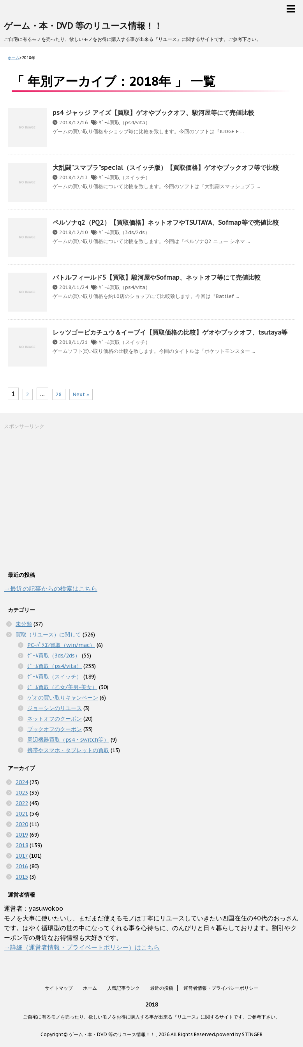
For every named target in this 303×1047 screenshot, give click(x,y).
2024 (22, 782)
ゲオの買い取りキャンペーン (62, 697)
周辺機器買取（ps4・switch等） (68, 739)
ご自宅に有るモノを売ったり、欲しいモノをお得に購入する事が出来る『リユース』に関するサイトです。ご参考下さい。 (151, 1017)
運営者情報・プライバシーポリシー (220, 988)
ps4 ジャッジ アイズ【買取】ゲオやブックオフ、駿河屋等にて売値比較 (153, 112)
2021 (22, 813)
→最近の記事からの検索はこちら (50, 588)
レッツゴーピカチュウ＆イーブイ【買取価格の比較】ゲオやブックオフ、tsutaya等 (170, 332)
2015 (22, 876)
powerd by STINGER (239, 1034)
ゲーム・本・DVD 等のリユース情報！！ (83, 25)
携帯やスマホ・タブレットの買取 (68, 750)
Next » (81, 394)
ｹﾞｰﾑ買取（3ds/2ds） (124, 232)
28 (59, 394)
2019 (22, 834)
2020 (22, 824)
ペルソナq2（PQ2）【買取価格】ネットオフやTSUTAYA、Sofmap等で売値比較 (166, 222)
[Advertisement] (62, 499)
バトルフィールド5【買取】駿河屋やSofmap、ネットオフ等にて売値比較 (157, 277)
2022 (22, 803)
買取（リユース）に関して (48, 634)
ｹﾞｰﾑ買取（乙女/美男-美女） (62, 687)
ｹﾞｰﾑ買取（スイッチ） (124, 177)
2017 (22, 855)
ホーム (90, 988)
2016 (22, 866)
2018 (22, 845)
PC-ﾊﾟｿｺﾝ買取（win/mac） (61, 645)
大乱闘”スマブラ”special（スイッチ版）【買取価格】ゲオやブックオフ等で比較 (166, 167)
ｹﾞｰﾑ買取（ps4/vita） (124, 122)
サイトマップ (59, 988)
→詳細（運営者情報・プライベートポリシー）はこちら (82, 947)
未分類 (24, 623)
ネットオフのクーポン (54, 718)
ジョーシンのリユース (54, 708)
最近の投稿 (161, 988)
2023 (22, 792)
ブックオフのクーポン (54, 729)
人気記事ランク (123, 988)
